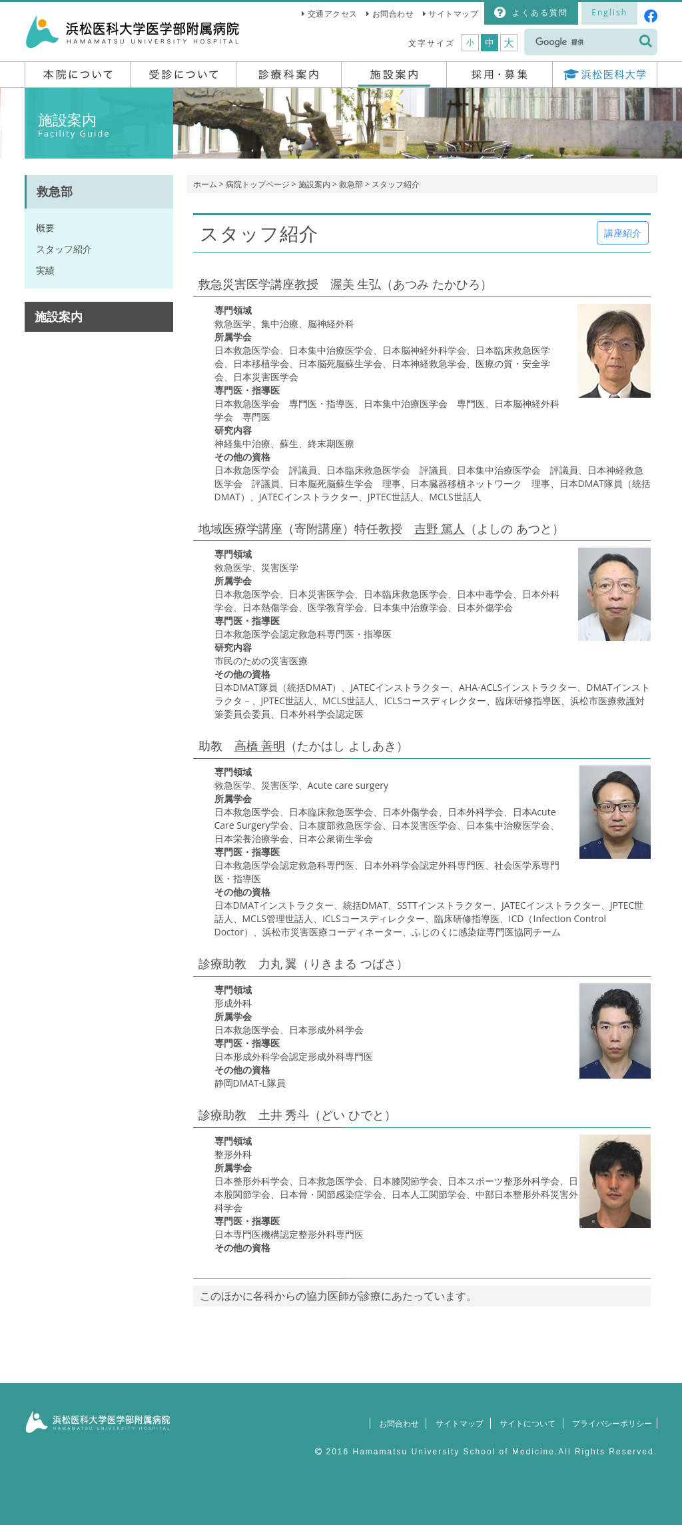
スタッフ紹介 (64, 249)
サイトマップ (453, 13)
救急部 (351, 184)
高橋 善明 (260, 746)
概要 (45, 227)
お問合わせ (393, 13)
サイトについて (521, 1423)
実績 (45, 270)
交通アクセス (333, 13)
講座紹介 (622, 233)
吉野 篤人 (440, 528)
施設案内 (314, 184)
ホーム (205, 184)
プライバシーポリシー (609, 1423)
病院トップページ (258, 184)
